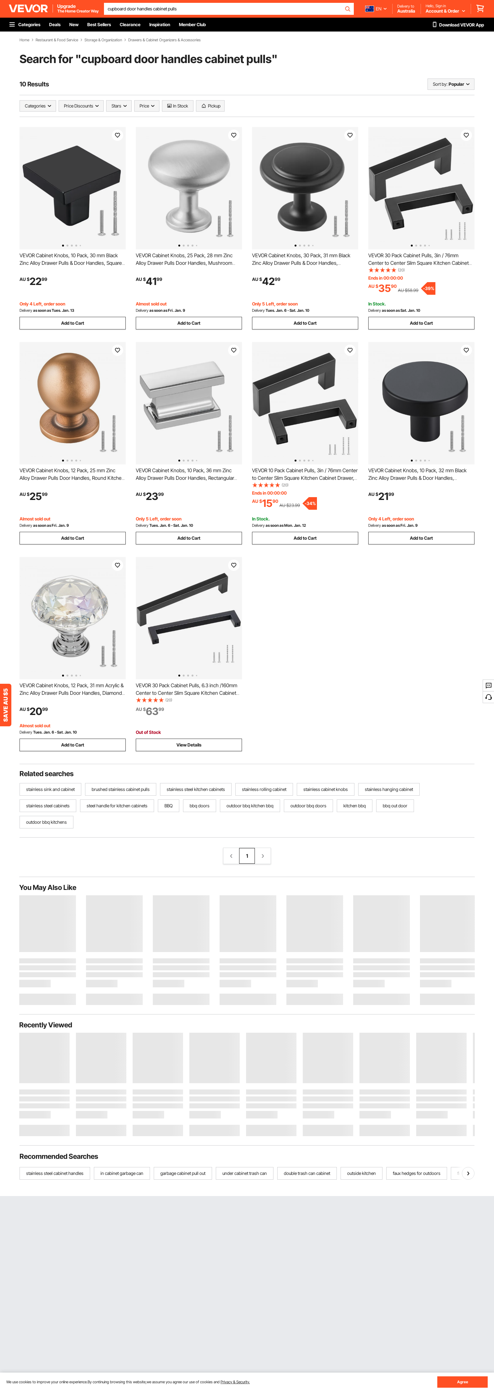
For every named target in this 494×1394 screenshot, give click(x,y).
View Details (188, 744)
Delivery (26, 310)
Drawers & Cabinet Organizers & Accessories (164, 40)
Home (24, 40)
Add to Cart (72, 323)
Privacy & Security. (235, 1381)
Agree (462, 1381)
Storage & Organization (103, 40)
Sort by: (440, 84)
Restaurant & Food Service (57, 40)
